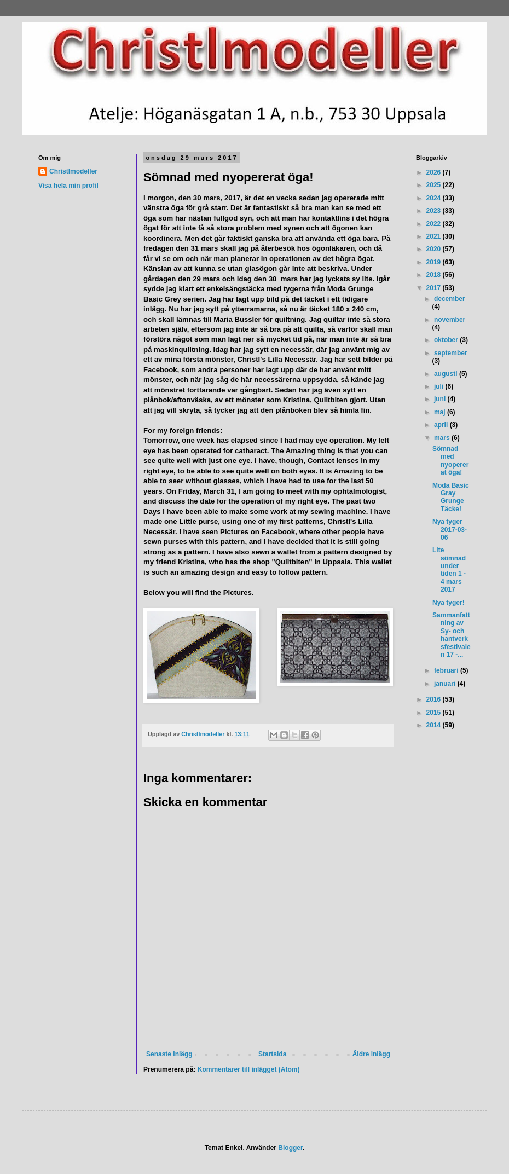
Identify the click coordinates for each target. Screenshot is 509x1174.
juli (440, 386)
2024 (434, 198)
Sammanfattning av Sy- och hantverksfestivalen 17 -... (451, 634)
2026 (434, 172)
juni (441, 399)
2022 (434, 224)
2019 (434, 262)
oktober (447, 340)
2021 (434, 236)
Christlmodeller (73, 171)
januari (446, 683)
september (450, 353)
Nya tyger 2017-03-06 (449, 529)
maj (440, 412)
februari (447, 670)
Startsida (272, 1054)
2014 (434, 725)
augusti (446, 374)
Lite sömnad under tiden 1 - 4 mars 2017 (449, 569)
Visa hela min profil (68, 185)
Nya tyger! (448, 602)
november (449, 319)
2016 (434, 699)
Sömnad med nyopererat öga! (450, 460)
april (442, 425)
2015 (434, 712)
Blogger (290, 1148)
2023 (434, 211)
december (449, 299)
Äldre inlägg (371, 1054)
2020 (434, 249)
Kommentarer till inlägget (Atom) (249, 1069)
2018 (434, 275)
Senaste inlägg (169, 1054)
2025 (434, 185)
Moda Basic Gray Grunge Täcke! (450, 497)
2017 (434, 288)
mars (443, 438)
